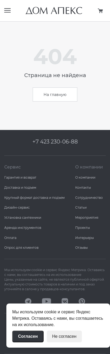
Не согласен (64, 336)
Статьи (81, 207)
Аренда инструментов (22, 228)
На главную (55, 94)
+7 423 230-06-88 (55, 141)
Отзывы (81, 248)
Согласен (28, 336)
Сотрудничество (89, 198)
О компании (85, 177)
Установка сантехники (22, 218)
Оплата (10, 238)
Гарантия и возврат (20, 177)
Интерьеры (84, 238)
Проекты (82, 228)
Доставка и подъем (20, 187)
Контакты (83, 187)
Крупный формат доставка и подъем (34, 198)
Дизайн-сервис (17, 207)
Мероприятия (86, 218)
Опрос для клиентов (21, 248)
